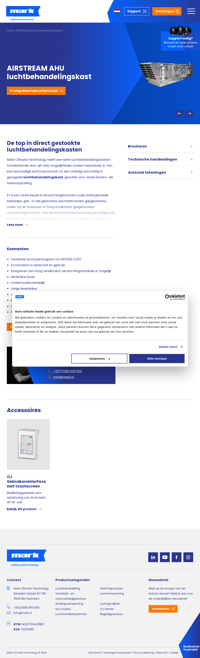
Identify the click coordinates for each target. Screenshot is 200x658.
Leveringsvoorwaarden (117, 652)
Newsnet (161, 652)
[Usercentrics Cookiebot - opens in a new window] (168, 297)
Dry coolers (63, 609)
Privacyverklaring (144, 652)
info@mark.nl (23, 613)
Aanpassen (99, 358)
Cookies (174, 652)
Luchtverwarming (112, 594)
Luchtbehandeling (67, 588)
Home (10, 30)
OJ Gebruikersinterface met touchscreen (26, 481)
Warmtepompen (111, 588)
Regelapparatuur (111, 614)
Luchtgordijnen (110, 604)
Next (189, 113)
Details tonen (168, 346)
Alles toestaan (157, 358)
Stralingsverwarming (69, 604)
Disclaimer (94, 652)
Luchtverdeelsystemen (71, 614)
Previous (179, 113)
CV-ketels (106, 609)
